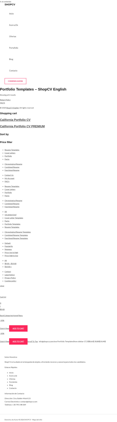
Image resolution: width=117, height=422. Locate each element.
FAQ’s (7, 181)
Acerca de (13, 25)
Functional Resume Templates (16, 238)
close (2, 286)
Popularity (9, 246)
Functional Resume (12, 170)
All (6, 211)
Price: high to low (11, 255)
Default (8, 243)
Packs (7, 159)
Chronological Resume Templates (18, 232)
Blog (11, 59)
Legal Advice (10, 275)
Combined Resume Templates (16, 235)
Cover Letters (10, 153)
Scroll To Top (33, 341)
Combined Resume (12, 167)
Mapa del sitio (37, 420)
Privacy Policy (10, 278)
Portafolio (13, 48)
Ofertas (12, 36)
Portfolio (8, 156)
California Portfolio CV (15, 119)
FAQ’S (2, 103)
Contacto (13, 70)
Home (15, 315)
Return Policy (5, 100)
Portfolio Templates (12, 224)
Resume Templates (12, 150)
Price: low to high (11, 252)
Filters (20, 315)
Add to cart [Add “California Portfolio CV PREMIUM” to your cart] (18, 341)
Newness (8, 249)
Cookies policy (10, 281)
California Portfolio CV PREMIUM (22, 126)
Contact (8, 271)
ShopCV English (12, 108)
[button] (15, 81)
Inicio (11, 13)
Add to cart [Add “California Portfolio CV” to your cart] (18, 328)
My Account (9, 178)
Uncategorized (10, 215)
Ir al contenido (5, 1)
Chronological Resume (13, 164)
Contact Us (9, 175)
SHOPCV (10, 4)
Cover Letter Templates (14, 218)
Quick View (4, 328)
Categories (8, 315)
